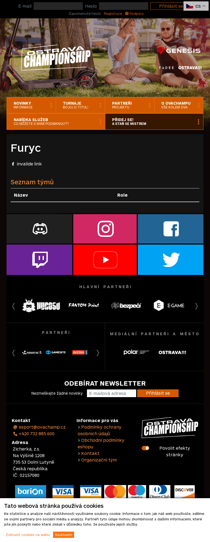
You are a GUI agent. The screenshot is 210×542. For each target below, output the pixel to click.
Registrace (113, 13)
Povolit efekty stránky (174, 451)
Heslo (91, 5)
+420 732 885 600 (33, 433)
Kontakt (90, 453)
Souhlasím (63, 534)
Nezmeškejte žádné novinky (57, 393)
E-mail (24, 5)
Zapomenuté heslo (85, 13)
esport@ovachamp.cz (39, 426)
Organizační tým (99, 459)
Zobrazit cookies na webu (28, 534)
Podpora (134, 13)
